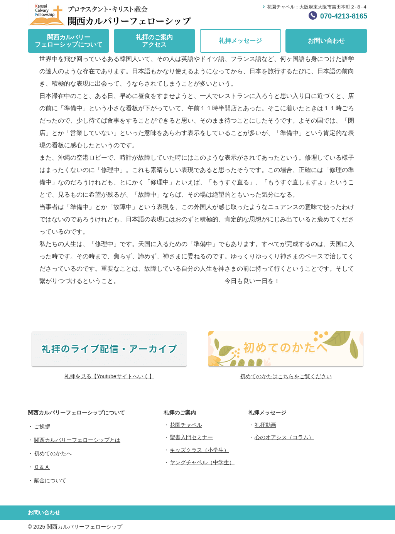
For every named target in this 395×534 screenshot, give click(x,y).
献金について (50, 480)
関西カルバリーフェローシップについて (69, 41)
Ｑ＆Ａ (42, 467)
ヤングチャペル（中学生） (202, 462)
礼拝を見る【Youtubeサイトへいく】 (109, 376)
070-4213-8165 (343, 16)
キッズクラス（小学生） (199, 450)
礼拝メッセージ (240, 40)
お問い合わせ (326, 40)
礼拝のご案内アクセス (154, 41)
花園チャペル (186, 425)
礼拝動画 (265, 425)
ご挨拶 (42, 426)
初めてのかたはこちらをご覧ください (286, 376)
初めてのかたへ (53, 453)
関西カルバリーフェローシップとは (77, 440)
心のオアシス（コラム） (284, 437)
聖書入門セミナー (191, 437)
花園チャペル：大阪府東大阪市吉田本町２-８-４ (317, 7)
